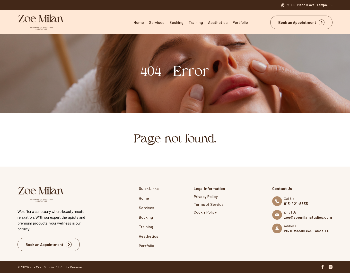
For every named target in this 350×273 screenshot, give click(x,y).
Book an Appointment (301, 22)
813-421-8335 (296, 204)
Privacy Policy (206, 196)
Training (196, 22)
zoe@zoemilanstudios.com (308, 217)
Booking (176, 22)
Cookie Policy (205, 212)
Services (156, 22)
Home (139, 22)
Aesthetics (218, 22)
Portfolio (240, 22)
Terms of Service (209, 204)
